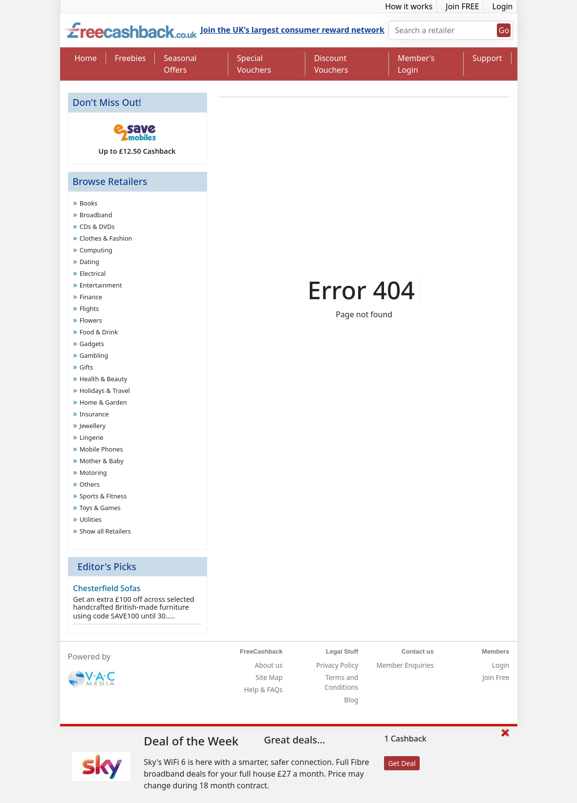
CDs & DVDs (97, 226)
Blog (351, 699)
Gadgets (92, 343)
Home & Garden (103, 402)
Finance (91, 296)
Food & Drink (99, 332)
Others (90, 484)
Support (487, 58)
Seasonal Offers (180, 64)
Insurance (94, 414)
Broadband (96, 214)
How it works (408, 6)
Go (504, 30)
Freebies (130, 58)
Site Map (269, 677)
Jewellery (93, 425)
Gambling (94, 355)
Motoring (93, 472)
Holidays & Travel (105, 390)
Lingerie (92, 437)
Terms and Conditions (342, 682)
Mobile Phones (101, 449)
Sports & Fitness (103, 496)
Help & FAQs (263, 689)
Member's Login (416, 64)
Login (502, 6)
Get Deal (401, 763)
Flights (89, 308)
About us (268, 665)
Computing (96, 250)
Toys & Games (100, 507)
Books (89, 203)
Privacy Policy (337, 665)
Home (86, 58)
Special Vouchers (254, 64)
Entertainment (101, 285)
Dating (89, 261)
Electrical (93, 273)
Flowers (91, 320)
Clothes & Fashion (106, 238)
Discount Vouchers (331, 64)
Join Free (495, 677)
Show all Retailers (105, 531)
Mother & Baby (102, 460)
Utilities (91, 519)
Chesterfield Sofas (107, 588)
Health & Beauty (104, 378)
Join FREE (462, 6)
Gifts (86, 367)
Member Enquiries (404, 665)
